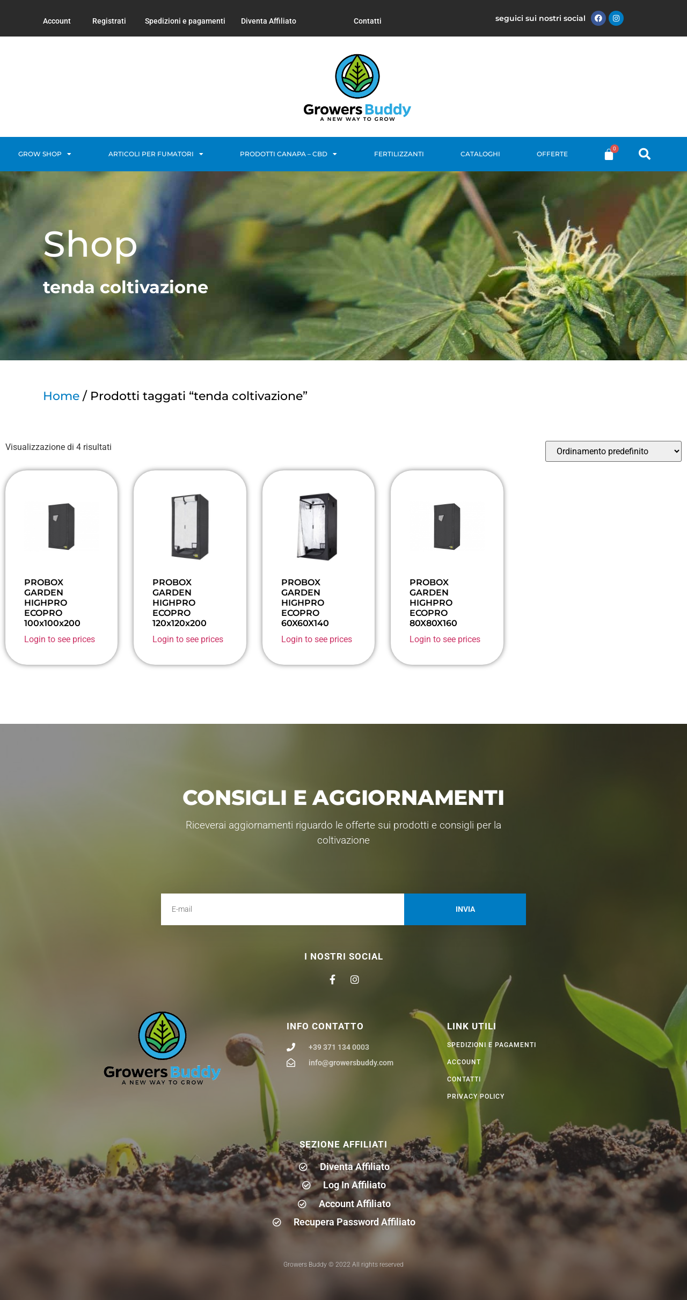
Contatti (368, 21)
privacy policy (476, 1096)
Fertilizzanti (399, 154)
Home (61, 396)
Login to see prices (59, 639)
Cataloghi (480, 154)
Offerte (552, 154)
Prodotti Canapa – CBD (288, 154)
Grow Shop (44, 154)
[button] (644, 154)
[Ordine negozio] (613, 451)
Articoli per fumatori (155, 154)
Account (57, 21)
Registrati (109, 21)
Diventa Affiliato (268, 21)
